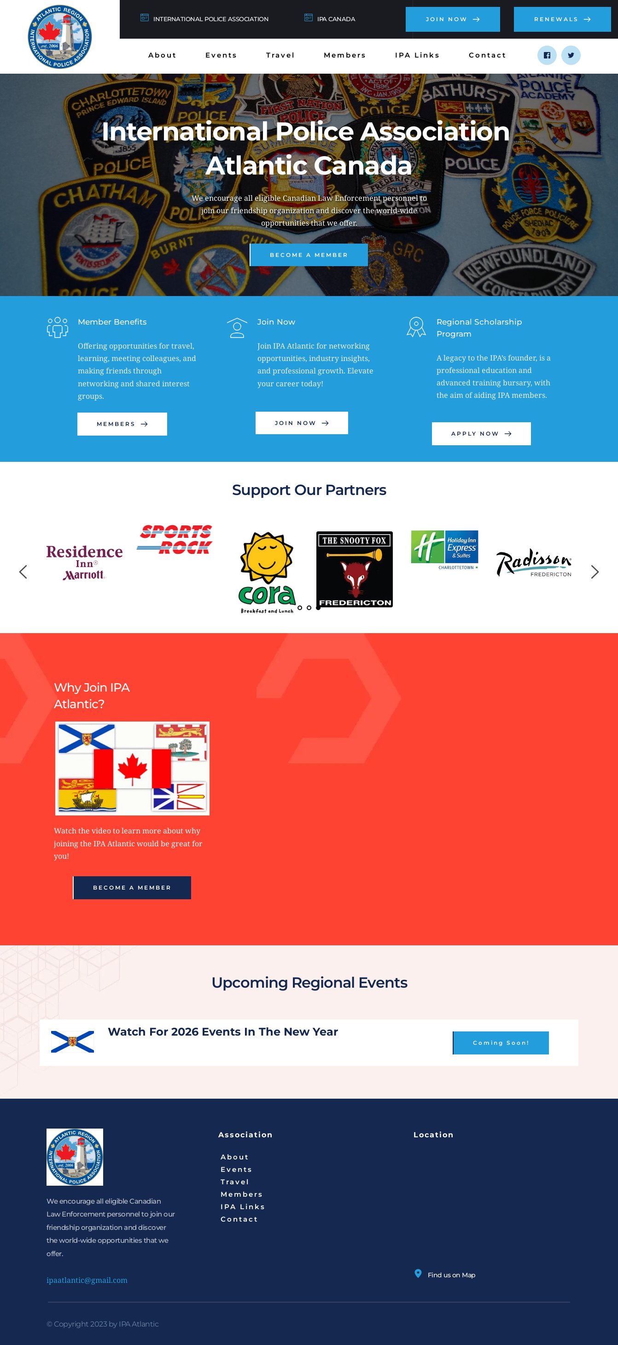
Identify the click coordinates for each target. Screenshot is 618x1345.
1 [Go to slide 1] (299, 608)
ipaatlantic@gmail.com (87, 1280)
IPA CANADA (336, 19)
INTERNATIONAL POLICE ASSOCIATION (210, 19)
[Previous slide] (23, 572)
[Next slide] (594, 572)
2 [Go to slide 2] (309, 608)
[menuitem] (162, 55)
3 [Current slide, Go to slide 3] (318, 608)
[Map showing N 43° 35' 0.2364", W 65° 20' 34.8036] (492, 1207)
